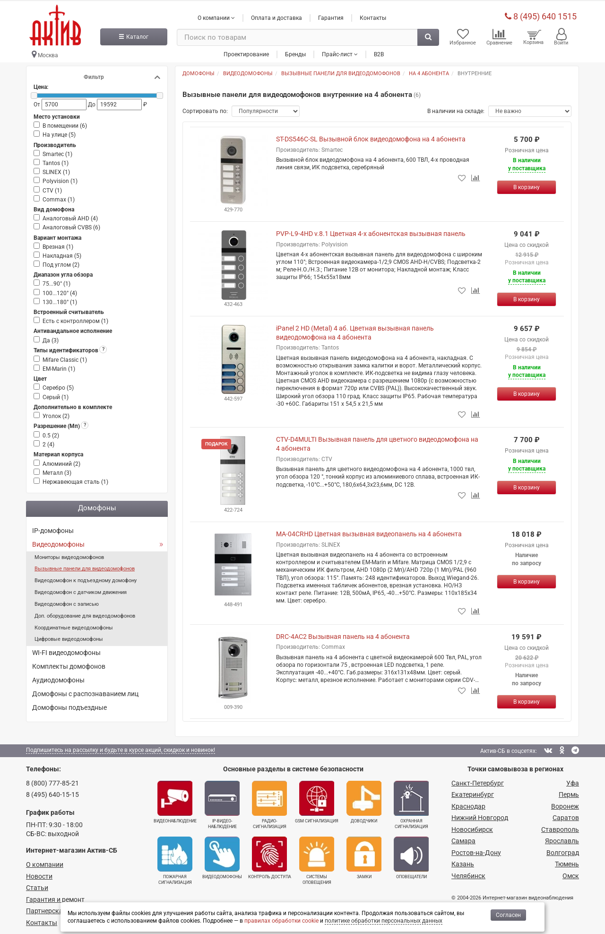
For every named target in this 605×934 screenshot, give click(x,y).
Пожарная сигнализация (174, 859)
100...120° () (60, 291)
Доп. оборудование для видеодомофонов (85, 614)
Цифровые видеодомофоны (69, 637)
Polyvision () (60, 179)
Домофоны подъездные (69, 705)
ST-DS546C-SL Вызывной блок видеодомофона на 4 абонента (371, 137)
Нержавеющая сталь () (75, 480)
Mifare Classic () (65, 358)
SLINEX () (56, 170)
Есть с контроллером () (75, 319)
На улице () (59, 133)
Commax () (59, 197)
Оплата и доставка (276, 15)
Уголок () (56, 414)
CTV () (52, 188)
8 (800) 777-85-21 (52, 781)
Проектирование (246, 51)
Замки (363, 856)
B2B (379, 51)
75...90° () (56, 282)
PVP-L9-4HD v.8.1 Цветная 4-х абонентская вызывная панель (371, 232)
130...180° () (60, 300)
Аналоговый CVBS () (71, 225)
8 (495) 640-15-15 (52, 792)
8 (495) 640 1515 (541, 14)
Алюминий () (61, 461)
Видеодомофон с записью (67, 602)
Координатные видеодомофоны (74, 625)
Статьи (37, 886)
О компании (44, 862)
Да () (51, 338)
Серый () (56, 395)
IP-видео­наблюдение (222, 802)
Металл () (57, 471)
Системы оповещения (316, 859)
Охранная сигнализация (411, 802)
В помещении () (65, 124)
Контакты (373, 15)
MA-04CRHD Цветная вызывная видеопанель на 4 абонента (369, 532)
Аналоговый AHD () (70, 216)
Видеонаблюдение (175, 799)
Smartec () (57, 152)
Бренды (295, 51)
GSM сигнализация (316, 799)
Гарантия (331, 15)
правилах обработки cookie (281, 920)
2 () (48, 442)
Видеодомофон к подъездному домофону (86, 579)
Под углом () (61, 263)
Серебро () (58, 386)
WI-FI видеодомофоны (66, 651)
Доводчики (363, 799)
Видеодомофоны (58, 542)
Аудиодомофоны (58, 678)
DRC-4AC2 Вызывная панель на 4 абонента (343, 634)
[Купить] (526, 185)
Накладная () (62, 254)
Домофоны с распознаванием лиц (85, 692)
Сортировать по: (205, 109)
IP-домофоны (53, 528)
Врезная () (58, 245)
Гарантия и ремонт (55, 897)
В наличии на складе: (455, 109)
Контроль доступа (269, 856)
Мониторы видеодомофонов (69, 555)
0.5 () (51, 433)
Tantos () (56, 161)
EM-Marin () (59, 367)
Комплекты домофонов (68, 664)
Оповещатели (411, 856)
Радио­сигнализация (269, 802)
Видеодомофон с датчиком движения (81, 590)
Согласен (508, 915)
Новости (39, 874)
